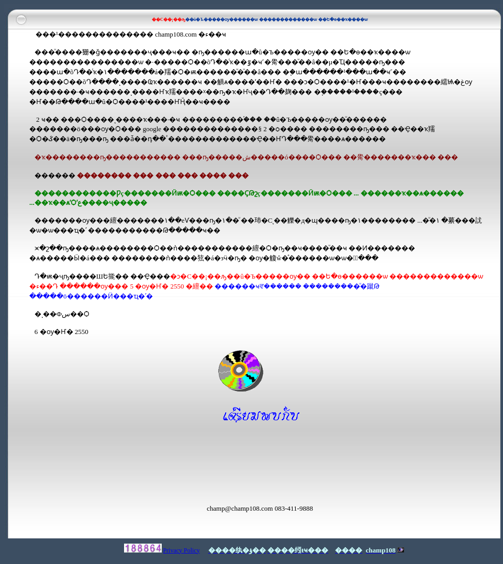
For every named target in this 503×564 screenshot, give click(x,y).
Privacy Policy (181, 550)
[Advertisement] (151, 462)
